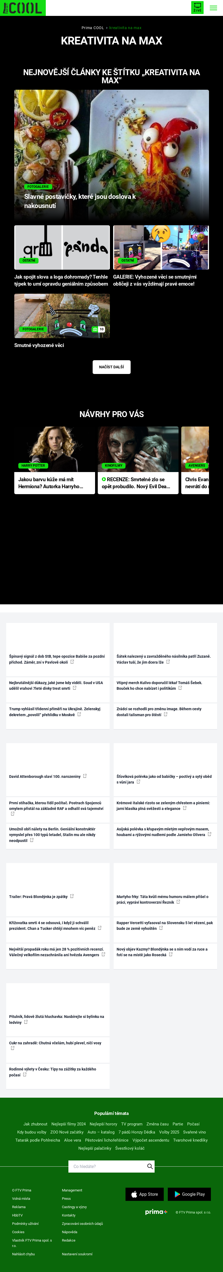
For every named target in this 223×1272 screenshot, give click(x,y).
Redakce (68, 1240)
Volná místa (21, 1199)
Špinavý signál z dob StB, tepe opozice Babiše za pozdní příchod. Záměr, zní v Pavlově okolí (57, 659)
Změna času (158, 1124)
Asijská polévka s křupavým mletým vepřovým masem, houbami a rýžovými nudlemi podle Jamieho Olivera (164, 832)
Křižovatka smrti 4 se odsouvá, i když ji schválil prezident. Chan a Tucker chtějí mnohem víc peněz (55, 926)
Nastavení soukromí (77, 1254)
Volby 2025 (169, 1132)
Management (72, 1190)
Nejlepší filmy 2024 (68, 1124)
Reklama (19, 1207)
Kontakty (68, 1215)
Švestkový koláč (130, 1148)
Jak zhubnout (35, 1124)
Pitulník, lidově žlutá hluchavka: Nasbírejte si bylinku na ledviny (56, 1019)
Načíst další (111, 367)
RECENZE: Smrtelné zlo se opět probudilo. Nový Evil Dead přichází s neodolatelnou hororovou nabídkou (135, 483)
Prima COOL (93, 28)
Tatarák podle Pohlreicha (37, 1140)
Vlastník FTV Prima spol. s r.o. (32, 1243)
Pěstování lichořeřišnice (106, 1140)
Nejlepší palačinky (94, 1148)
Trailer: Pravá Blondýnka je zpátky (41, 896)
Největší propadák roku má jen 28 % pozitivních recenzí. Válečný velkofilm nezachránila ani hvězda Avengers (57, 952)
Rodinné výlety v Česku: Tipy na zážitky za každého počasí (52, 1072)
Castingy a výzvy (74, 1207)
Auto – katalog (101, 1132)
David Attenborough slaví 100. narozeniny (48, 776)
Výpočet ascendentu (151, 1140)
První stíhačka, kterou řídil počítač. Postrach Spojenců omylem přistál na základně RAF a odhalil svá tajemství (56, 808)
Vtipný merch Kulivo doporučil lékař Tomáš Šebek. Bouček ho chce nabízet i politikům (159, 686)
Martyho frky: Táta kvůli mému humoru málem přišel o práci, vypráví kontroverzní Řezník (162, 899)
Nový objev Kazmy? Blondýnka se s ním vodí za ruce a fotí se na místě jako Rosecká (162, 952)
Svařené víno (194, 1132)
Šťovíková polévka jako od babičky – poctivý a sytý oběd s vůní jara (164, 779)
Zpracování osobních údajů (82, 1224)
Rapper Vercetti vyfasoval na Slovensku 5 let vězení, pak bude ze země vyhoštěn (165, 926)
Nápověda (69, 1232)
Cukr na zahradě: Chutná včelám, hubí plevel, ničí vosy (55, 1045)
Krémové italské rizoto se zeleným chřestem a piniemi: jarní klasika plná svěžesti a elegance (163, 806)
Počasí (193, 1124)
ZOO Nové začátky (66, 1132)
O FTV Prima (21, 1190)
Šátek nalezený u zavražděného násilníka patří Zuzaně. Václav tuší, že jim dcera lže (164, 659)
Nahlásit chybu (23, 1254)
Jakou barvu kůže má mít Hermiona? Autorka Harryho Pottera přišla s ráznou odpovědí (48, 483)
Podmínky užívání (25, 1224)
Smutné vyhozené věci (39, 345)
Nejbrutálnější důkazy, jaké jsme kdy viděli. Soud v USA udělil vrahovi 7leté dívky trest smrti (56, 686)
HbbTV (17, 1215)
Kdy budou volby (31, 1132)
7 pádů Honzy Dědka (137, 1132)
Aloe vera (72, 1140)
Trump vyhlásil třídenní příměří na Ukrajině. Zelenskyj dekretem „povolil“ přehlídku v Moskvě (54, 712)
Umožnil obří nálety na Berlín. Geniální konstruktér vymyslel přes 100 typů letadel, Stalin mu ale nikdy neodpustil (52, 835)
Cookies (18, 1232)
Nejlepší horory (103, 1124)
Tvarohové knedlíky (190, 1140)
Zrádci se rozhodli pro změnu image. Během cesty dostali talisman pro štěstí (159, 712)
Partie (178, 1124)
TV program (131, 1124)
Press (66, 1199)
